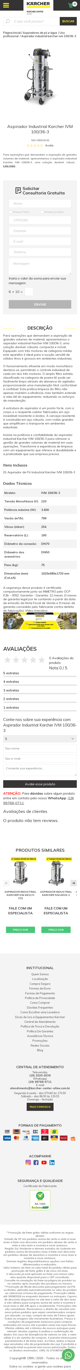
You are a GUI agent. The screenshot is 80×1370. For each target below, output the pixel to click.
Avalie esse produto (40, 784)
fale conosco (40, 1106)
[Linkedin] (52, 1163)
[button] (73, 883)
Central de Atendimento (40, 1021)
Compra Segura (40, 983)
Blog (40, 1050)
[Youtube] (44, 1163)
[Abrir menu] (6, 5)
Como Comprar (40, 1002)
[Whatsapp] (68, 1355)
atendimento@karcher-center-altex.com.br (40, 1088)
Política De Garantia (40, 1031)
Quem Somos (40, 974)
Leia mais (9, 165)
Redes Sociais (40, 1045)
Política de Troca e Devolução (40, 1026)
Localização (40, 979)
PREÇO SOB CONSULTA (20, 930)
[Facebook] (36, 1163)
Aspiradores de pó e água (40, 32)
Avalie (49, 145)
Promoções (40, 1040)
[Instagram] (28, 1163)
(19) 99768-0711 (40, 1081)
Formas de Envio (40, 988)
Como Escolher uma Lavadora (40, 1012)
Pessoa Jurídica (51, 212)
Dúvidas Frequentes (40, 1007)
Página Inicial (12, 32)
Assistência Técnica (40, 1036)
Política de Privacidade (40, 998)
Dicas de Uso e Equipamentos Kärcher (40, 1017)
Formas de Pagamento (40, 993)
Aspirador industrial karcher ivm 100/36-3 (48, 36)
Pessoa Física (19, 212)
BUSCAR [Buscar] (68, 21)
